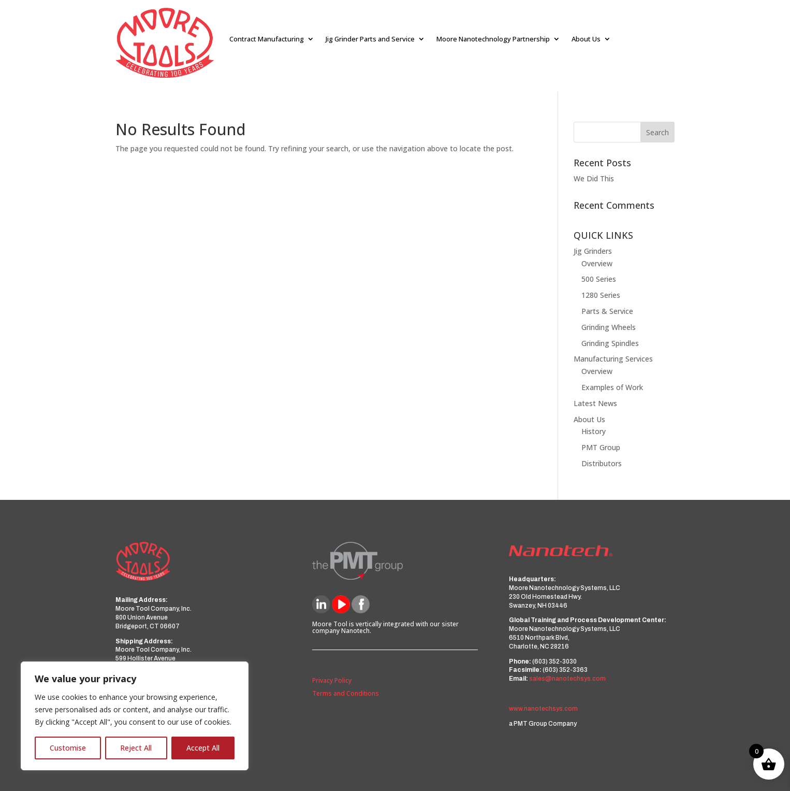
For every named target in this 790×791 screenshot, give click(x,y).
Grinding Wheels (608, 327)
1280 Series (600, 295)
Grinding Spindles (610, 343)
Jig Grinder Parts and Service (370, 39)
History (593, 431)
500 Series (598, 279)
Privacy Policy (332, 680)
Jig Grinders (593, 251)
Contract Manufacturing (266, 39)
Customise (68, 748)
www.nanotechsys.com (543, 708)
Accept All (203, 748)
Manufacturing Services (613, 359)
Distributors (601, 463)
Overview (596, 263)
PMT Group (600, 447)
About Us (586, 39)
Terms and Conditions (345, 693)
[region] (134, 715)
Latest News (595, 403)
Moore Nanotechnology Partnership (493, 39)
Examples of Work (612, 387)
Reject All (136, 748)
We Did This (594, 178)
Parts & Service (607, 311)
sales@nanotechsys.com (567, 678)
